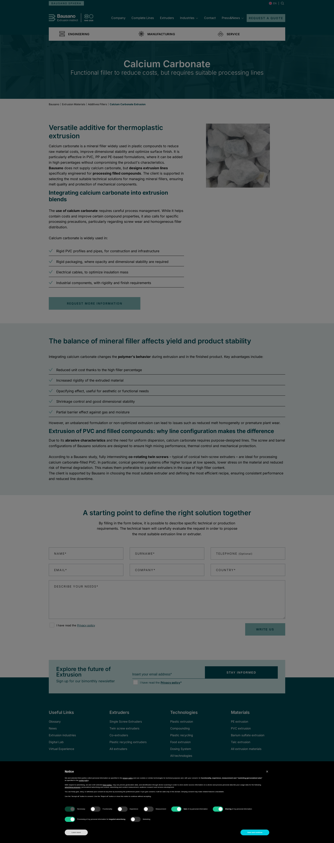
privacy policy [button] (128, 778)
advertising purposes (73, 787)
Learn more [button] (76, 832)
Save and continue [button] (254, 832)
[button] (267, 771)
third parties (107, 785)
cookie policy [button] (83, 780)
